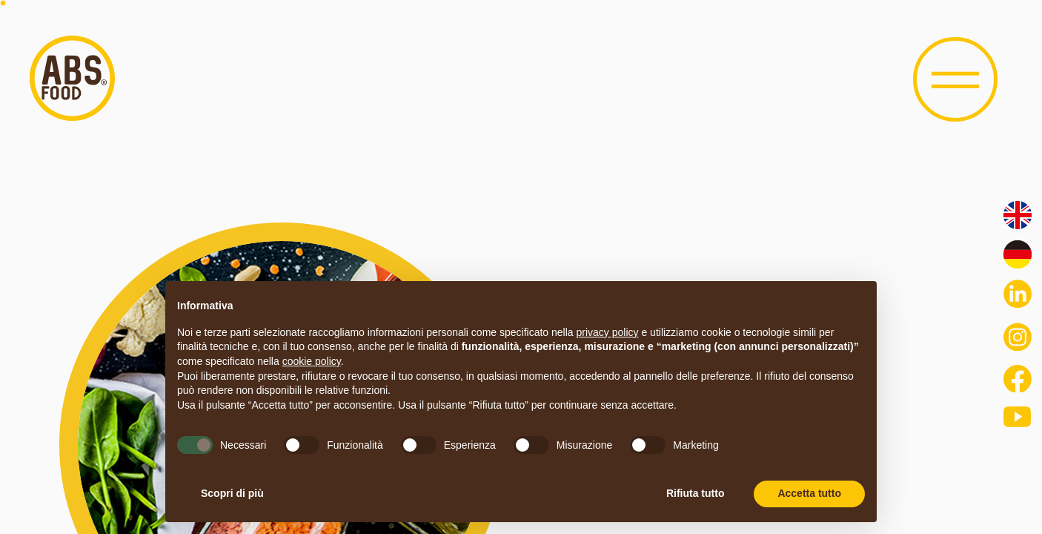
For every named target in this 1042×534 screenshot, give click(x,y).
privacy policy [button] (608, 332)
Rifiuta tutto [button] (695, 493)
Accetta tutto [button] (809, 493)
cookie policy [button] (311, 361)
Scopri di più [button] (232, 493)
